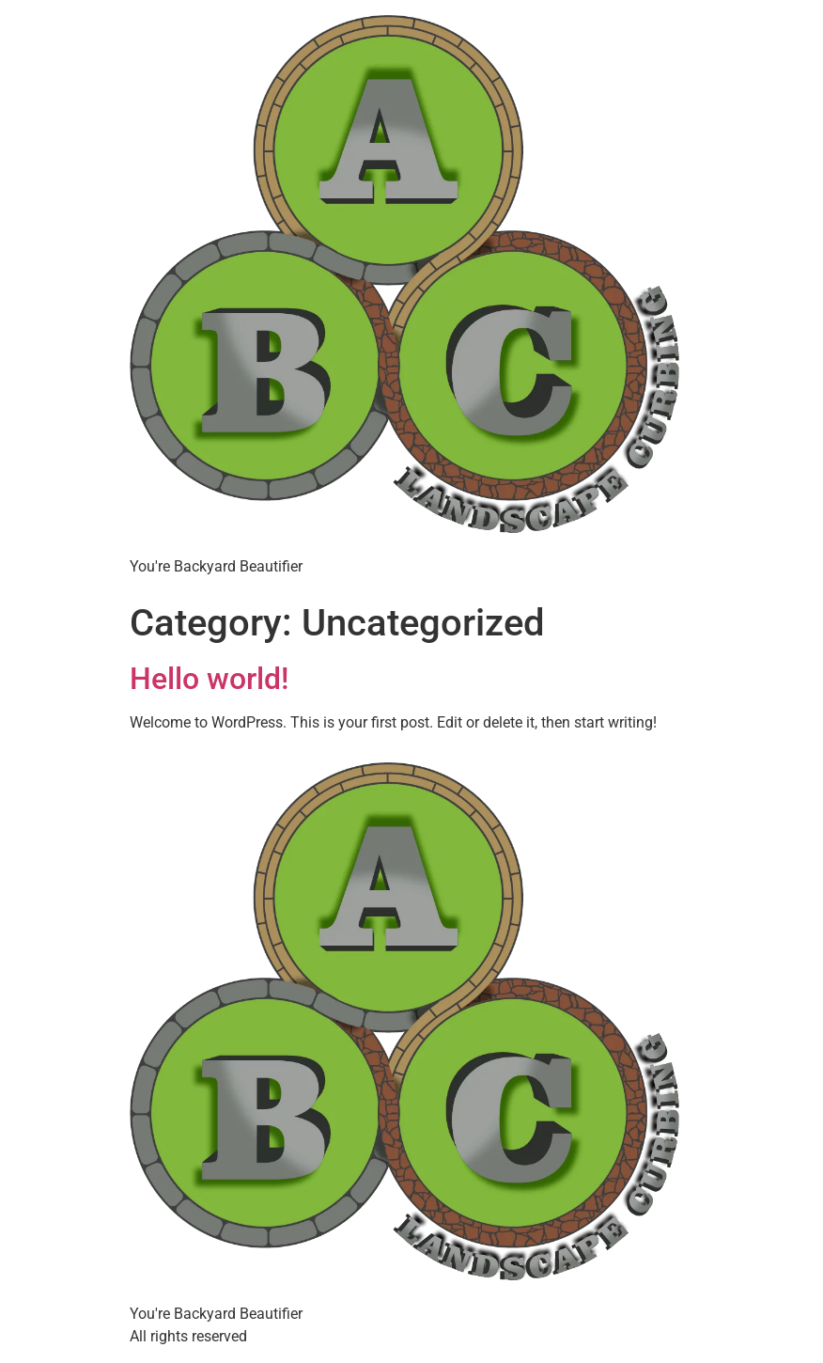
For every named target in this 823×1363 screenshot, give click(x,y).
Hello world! (209, 679)
